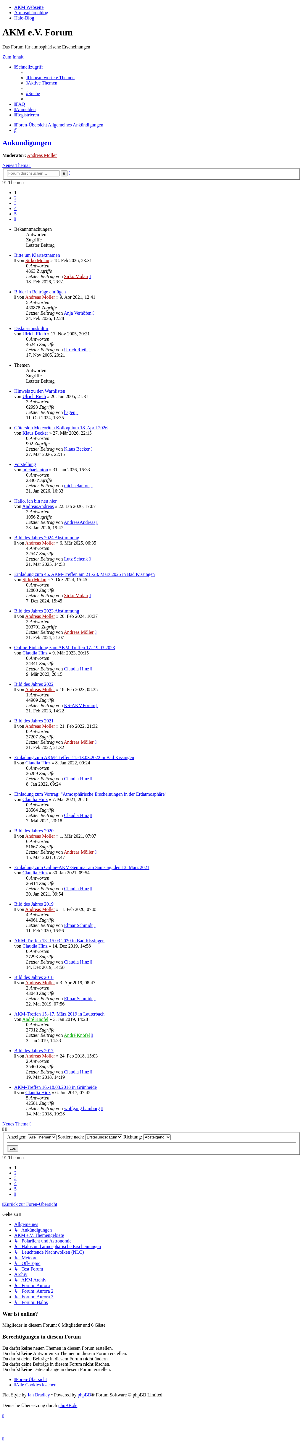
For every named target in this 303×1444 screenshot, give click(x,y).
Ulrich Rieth (34, 333)
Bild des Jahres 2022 (34, 684)
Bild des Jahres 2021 (34, 720)
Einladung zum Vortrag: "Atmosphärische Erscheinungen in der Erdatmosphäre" (90, 794)
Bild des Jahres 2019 (34, 904)
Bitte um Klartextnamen (37, 255)
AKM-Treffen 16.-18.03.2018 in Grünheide (55, 1087)
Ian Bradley (39, 1394)
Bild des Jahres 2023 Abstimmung (46, 610)
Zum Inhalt (13, 56)
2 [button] (15, 197)
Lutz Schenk (76, 558)
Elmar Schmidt (78, 925)
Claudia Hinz (35, 652)
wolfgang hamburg (82, 1108)
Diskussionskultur (31, 328)
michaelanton (35, 469)
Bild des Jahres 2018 (34, 977)
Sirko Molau (37, 260)
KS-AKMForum (79, 705)
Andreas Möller (42, 155)
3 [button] (15, 203)
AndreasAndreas (38, 506)
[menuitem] (50, 77)
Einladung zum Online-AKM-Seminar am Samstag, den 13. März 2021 (81, 867)
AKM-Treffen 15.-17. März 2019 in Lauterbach (59, 1013)
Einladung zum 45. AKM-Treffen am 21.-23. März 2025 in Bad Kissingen (84, 574)
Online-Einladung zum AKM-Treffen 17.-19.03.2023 (64, 647)
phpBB (84, 1394)
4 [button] (15, 208)
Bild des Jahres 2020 (34, 830)
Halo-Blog (24, 17)
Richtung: (147, 1136)
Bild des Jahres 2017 (34, 1050)
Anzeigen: (32, 1136)
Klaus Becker (35, 433)
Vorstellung (25, 464)
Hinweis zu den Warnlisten (39, 391)
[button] (15, 219)
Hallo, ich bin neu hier (35, 500)
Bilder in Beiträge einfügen (40, 291)
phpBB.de (67, 1405)
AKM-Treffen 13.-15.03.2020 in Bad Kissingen (59, 940)
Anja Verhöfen (77, 313)
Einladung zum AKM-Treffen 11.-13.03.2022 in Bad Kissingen (74, 757)
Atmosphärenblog (31, 12)
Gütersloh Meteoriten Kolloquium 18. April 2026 (61, 427)
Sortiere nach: (90, 1136)
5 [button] (15, 213)
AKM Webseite (28, 7)
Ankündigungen (26, 143)
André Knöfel (35, 1019)
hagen (69, 412)
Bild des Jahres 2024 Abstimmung (46, 537)
